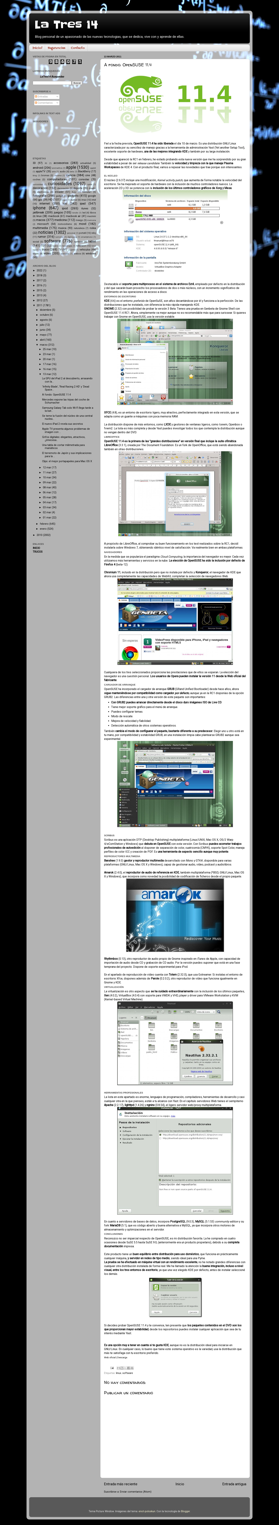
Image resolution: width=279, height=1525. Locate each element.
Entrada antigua (234, 1484)
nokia (93, 228)
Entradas (41, 96)
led (84, 212)
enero (43, 528)
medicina (60, 220)
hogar (64, 200)
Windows (156, 864)
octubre (45, 314)
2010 (40, 535)
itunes (84, 208)
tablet (92, 241)
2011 (40, 305)
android (38, 167)
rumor (42, 236)
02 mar (47, 512)
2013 (40, 295)
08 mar (47, 487)
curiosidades (60, 183)
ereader (59, 191)
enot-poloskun (147, 1511)
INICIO (36, 548)
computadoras (57, 179)
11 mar (47, 472)
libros (93, 212)
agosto (44, 319)
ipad (83, 203)
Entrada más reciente (120, 1484)
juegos (58, 212)
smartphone (87, 237)
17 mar (47, 364)
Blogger (185, 1511)
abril (42, 339)
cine (87, 175)
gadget (59, 196)
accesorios (61, 163)
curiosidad (38, 184)
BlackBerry (84, 171)
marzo (44, 344)
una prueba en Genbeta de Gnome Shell (210, 308)
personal (71, 233)
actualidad (85, 163)
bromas (45, 175)
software (127, 1373)
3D (34, 163)
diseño (92, 188)
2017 (40, 280)
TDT (43, 245)
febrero (44, 523)
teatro (55, 246)
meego (79, 220)
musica (62, 228)
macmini (91, 216)
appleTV (40, 171)
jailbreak (38, 212)
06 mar (47, 492)
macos (40, 220)
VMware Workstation (216, 995)
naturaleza (79, 228)
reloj (93, 233)
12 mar (47, 467)
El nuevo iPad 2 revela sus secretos (62, 423)
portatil (82, 233)
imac (83, 199)
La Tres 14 (66, 24)
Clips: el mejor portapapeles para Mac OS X (67, 461)
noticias (45, 232)
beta (72, 171)
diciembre (46, 309)
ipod (65, 208)
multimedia (40, 228)
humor (74, 199)
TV (60, 249)
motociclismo (65, 224)
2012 (40, 300)
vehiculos (85, 249)
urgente (71, 250)
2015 (40, 290)
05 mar (47, 497)
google (92, 195)
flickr (74, 192)
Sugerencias (56, 48)
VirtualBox (125, 995)
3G (46, 163)
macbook (53, 216)
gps (40, 199)
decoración (63, 188)
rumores (59, 237)
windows (91, 253)
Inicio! (37, 48)
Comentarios (44, 102)
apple (71, 167)
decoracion (40, 188)
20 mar (47, 359)
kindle (75, 212)
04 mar (47, 502)
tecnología (67, 246)
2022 (40, 270)
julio (42, 324)
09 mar (47, 482)
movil (82, 224)
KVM (235, 995)
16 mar (47, 369)
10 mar (47, 477)
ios (65, 203)
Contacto (78, 48)
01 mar (47, 517)
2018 (40, 275)
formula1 (86, 192)
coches (36, 179)
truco (45, 249)
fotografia (39, 195)
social (36, 241)
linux (118, 1373)
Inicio (179, 1484)
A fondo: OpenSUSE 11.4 (56, 394)
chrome (58, 175)
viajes (36, 253)
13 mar (47, 374)
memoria (91, 220)
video (47, 253)
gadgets (73, 195)
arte (54, 171)
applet (93, 168)
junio (43, 329)
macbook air (73, 216)
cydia (89, 184)
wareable (65, 253)
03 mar (47, 507)
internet (45, 203)
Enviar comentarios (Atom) (135, 1491)
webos (77, 253)
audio (63, 171)
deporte (77, 188)
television (81, 245)
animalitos (57, 168)
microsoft (43, 224)
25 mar (47, 349)
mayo (43, 334)
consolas (84, 179)
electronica (43, 192)
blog (35, 175)
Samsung (72, 237)
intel (94, 199)
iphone (39, 208)
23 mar (47, 354)
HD (50, 199)
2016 (40, 285)
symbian (78, 241)
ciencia (70, 175)
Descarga (122, 1357)
